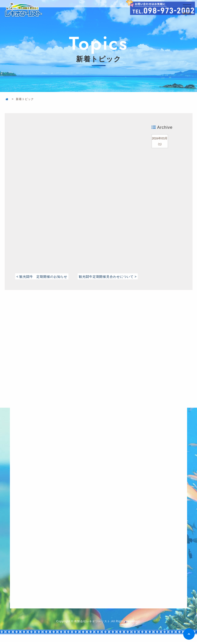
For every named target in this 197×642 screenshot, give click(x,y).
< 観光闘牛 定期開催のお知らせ (44, 276)
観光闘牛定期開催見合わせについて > (107, 279)
